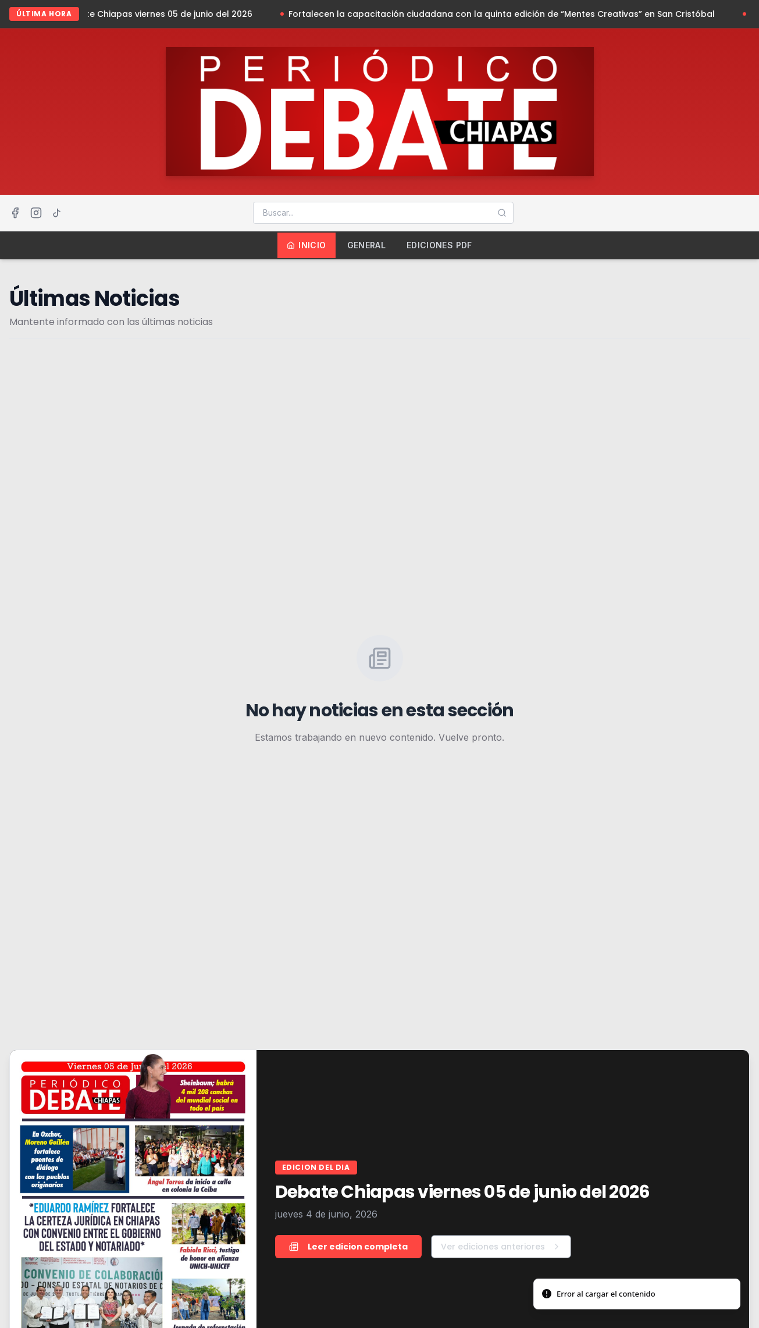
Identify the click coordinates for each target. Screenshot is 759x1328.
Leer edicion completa (348, 1246)
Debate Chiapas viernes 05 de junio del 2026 (162, 14)
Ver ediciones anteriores (501, 1246)
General (366, 245)
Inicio (306, 245)
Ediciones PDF (439, 245)
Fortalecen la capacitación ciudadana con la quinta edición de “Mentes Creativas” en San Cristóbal (506, 14)
